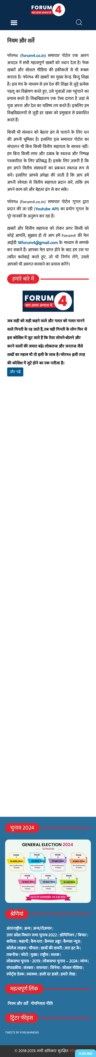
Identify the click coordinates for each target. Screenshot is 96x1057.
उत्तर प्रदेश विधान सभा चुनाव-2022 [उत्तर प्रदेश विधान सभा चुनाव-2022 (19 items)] (31, 935)
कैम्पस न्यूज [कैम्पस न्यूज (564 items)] (71, 941)
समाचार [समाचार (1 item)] (42, 968)
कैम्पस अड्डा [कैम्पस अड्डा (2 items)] (53, 941)
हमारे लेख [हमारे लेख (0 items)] (68, 974)
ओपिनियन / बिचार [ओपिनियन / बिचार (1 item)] (73, 935)
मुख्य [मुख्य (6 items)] (33, 955)
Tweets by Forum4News (22, 1032)
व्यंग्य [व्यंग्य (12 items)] (83, 961)
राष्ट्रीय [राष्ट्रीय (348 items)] (44, 955)
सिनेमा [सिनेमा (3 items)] (55, 968)
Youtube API (46, 209)
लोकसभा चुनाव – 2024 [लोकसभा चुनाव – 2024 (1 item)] (60, 961)
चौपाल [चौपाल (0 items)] (33, 948)
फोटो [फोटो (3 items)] (24, 955)
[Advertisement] (48, 453)
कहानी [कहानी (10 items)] (23, 941)
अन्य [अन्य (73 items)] (27, 928)
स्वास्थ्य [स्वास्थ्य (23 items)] (31, 974)
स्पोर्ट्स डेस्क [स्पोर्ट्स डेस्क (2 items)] (15, 974)
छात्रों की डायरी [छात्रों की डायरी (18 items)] (51, 948)
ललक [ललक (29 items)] (55, 955)
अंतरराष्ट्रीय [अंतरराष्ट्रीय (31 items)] (14, 928)
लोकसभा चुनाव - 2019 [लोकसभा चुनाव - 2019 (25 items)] (23, 961)
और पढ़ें (15, 372)
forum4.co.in (33, 55)
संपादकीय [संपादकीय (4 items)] (13, 968)
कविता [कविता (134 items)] (11, 941)
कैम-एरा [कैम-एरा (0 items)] (36, 941)
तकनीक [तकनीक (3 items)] (12, 955)
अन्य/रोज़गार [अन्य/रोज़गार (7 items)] (42, 928)
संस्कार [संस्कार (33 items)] (28, 968)
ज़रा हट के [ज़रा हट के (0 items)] (72, 948)
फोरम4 (74, 1051)
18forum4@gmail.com (38, 242)
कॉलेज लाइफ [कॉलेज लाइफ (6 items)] (16, 948)
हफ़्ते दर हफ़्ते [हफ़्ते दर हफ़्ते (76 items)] (48, 974)
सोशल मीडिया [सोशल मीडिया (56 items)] (72, 968)
